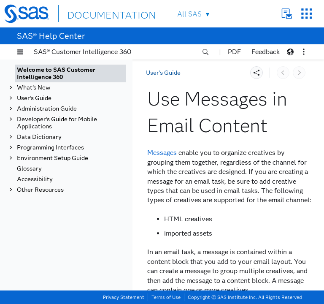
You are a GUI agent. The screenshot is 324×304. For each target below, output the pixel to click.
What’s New (34, 87)
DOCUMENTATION (98, 13)
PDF (234, 52)
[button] (20, 52)
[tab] (70, 73)
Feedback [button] (265, 52)
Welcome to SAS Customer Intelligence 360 (56, 73)
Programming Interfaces (50, 147)
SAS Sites (306, 13)
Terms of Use (166, 297)
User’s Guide (34, 98)
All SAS (189, 14)
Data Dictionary (39, 137)
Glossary (29, 168)
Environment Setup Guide (52, 158)
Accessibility (35, 179)
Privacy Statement (123, 297)
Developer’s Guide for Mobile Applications (57, 123)
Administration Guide (47, 108)
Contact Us (286, 13)
